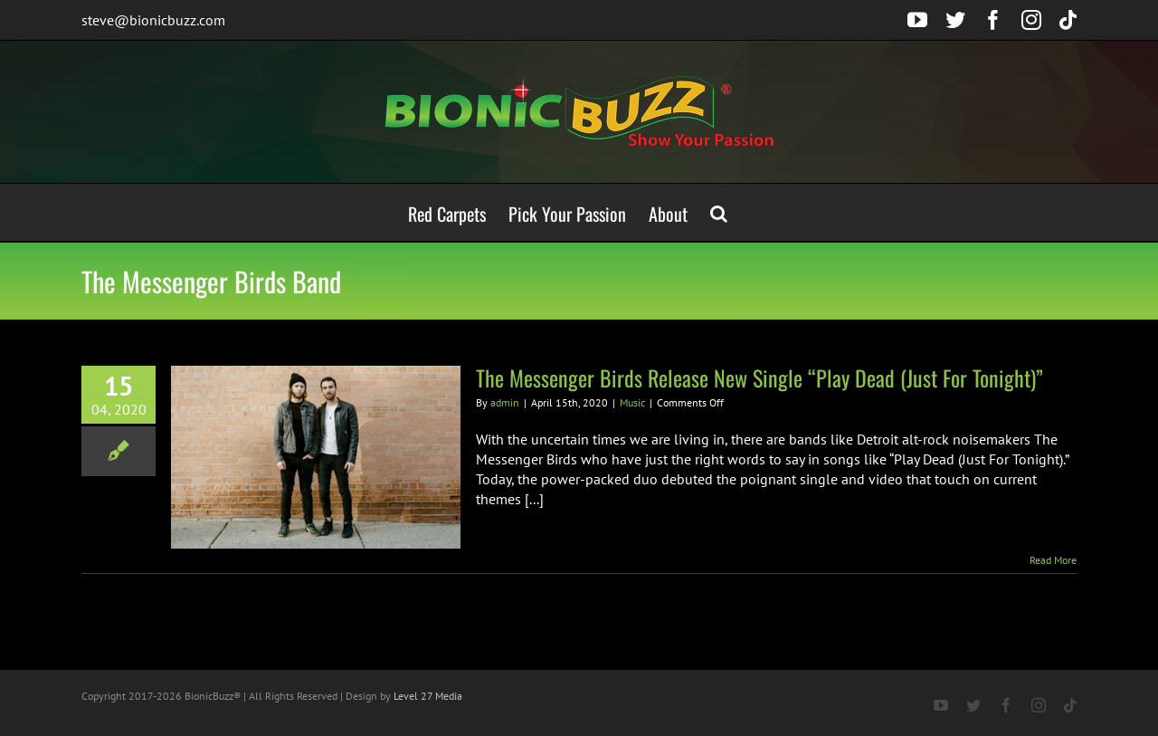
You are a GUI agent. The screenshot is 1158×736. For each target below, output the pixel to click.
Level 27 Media (428, 696)
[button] (718, 212)
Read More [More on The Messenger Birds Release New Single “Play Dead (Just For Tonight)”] (1053, 560)
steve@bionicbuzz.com (153, 20)
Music (632, 402)
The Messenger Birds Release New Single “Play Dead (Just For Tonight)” (759, 377)
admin (504, 402)
